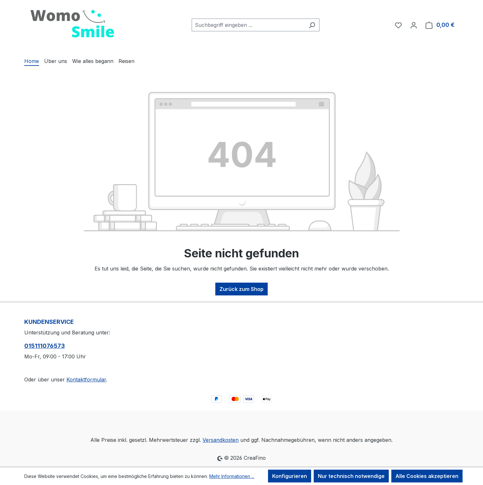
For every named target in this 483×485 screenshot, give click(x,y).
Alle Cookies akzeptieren (426, 476)
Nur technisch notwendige (351, 476)
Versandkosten (221, 440)
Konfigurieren (289, 476)
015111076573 (44, 345)
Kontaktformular (86, 379)
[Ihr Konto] (413, 25)
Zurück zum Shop (241, 289)
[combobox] (248, 25)
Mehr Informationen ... (231, 476)
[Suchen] (311, 25)
